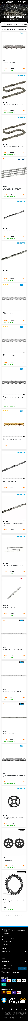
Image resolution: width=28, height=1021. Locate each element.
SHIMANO (5, 102)
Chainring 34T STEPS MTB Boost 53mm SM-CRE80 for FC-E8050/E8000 (13, 817)
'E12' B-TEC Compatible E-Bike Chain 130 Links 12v (14, 776)
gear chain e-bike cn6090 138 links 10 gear (13, 146)
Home (3, 14)
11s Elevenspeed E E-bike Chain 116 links (12, 649)
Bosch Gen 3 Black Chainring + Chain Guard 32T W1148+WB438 (13, 859)
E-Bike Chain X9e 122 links (9, 62)
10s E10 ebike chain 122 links (9, 356)
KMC (4, 60)
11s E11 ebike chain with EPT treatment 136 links (13, 398)
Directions (6, 933)
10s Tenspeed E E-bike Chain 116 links (12, 691)
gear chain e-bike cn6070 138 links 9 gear (13, 104)
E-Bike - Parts (13, 14)
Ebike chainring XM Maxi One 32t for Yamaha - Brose (14, 901)
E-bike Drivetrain (22, 14)
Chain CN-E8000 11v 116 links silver (11, 230)
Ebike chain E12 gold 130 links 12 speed (12, 439)
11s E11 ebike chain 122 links (9, 314)
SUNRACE (5, 606)
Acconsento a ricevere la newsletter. (12, 971)
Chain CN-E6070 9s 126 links (10, 481)
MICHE (4, 899)
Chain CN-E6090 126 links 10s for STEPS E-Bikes (13, 524)
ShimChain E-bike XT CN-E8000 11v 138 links (13, 565)
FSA (4, 857)
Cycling (7, 14)
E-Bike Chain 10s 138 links (9, 607)
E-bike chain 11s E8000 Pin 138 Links (11, 272)
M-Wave (5, 647)
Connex (5, 186)
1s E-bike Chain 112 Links (8, 733)
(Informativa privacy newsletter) (11, 972)
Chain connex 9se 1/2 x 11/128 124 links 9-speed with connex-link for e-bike (13, 188)
